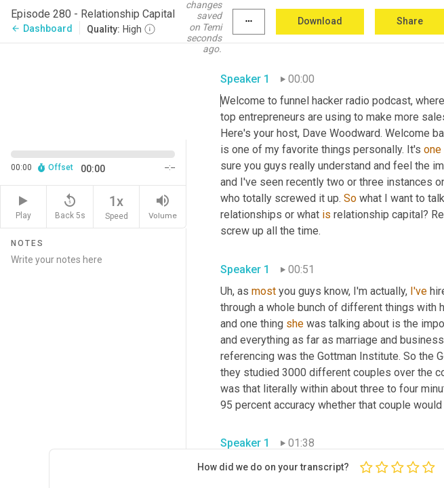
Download (320, 21)
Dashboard (42, 28)
